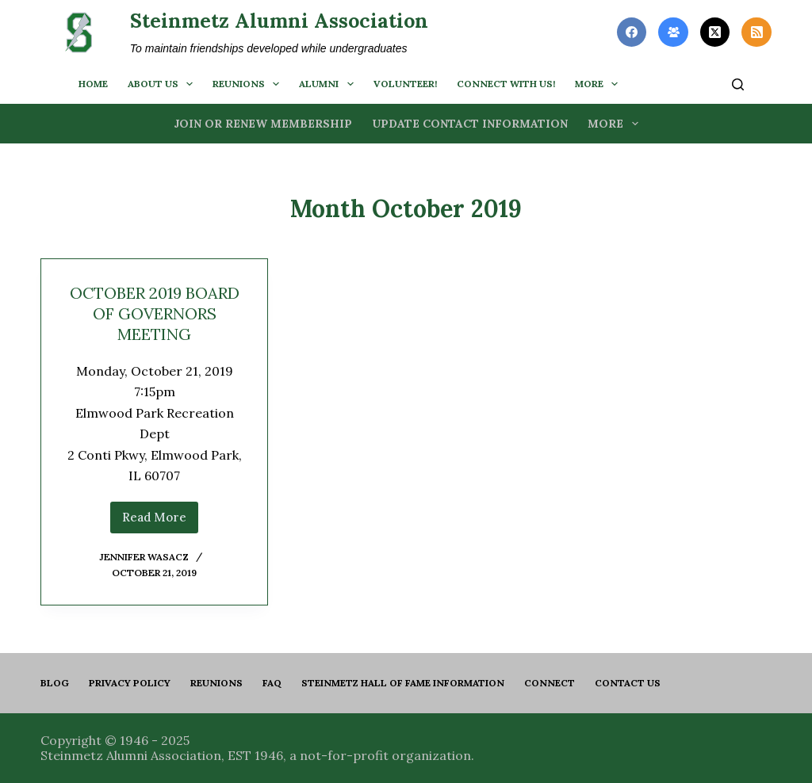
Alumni (329, 84)
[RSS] (756, 32)
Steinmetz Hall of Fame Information (402, 683)
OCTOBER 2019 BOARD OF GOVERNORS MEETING (154, 313)
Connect (549, 683)
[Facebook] (632, 32)
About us (163, 84)
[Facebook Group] (673, 32)
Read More (160, 521)
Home (93, 84)
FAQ (272, 683)
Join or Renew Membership (263, 123)
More (599, 84)
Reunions (249, 84)
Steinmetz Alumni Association (279, 20)
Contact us (628, 683)
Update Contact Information (470, 123)
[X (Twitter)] (715, 32)
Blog (54, 683)
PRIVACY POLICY (129, 683)
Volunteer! (405, 84)
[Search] (738, 84)
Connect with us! (506, 84)
